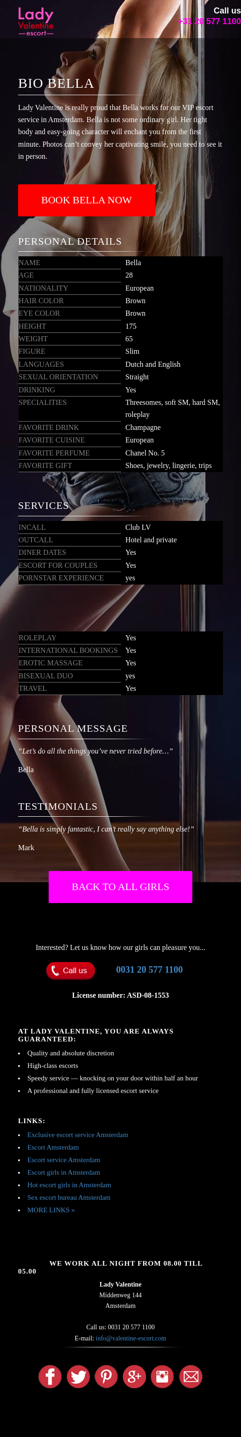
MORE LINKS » (51, 1210)
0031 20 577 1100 (149, 969)
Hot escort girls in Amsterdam (69, 1185)
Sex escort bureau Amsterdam (69, 1197)
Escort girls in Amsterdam (63, 1172)
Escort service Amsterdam (63, 1160)
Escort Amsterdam (53, 1147)
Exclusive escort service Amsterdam (77, 1134)
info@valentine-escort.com (131, 1338)
